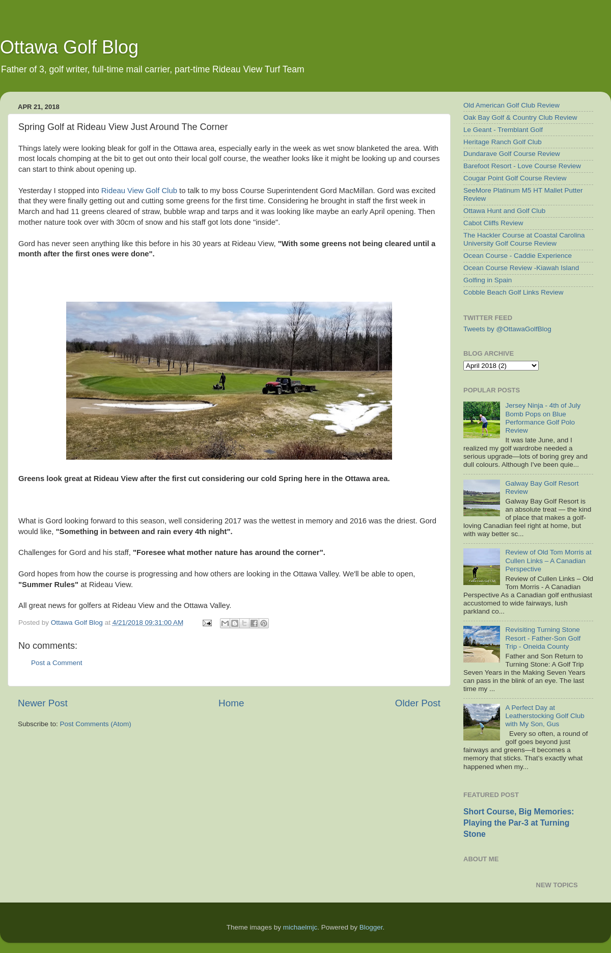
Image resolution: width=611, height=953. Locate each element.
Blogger (371, 927)
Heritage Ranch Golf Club (502, 142)
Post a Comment (56, 663)
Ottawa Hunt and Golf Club (504, 211)
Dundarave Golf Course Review (511, 153)
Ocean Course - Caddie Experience (517, 255)
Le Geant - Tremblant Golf (503, 130)
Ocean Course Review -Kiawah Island (521, 268)
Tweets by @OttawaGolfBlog (507, 329)
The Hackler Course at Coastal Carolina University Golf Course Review (524, 239)
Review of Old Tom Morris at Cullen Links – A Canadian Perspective (548, 560)
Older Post (417, 703)
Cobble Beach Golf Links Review (513, 292)
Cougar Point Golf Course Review (515, 178)
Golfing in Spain (487, 280)
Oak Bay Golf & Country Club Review (520, 117)
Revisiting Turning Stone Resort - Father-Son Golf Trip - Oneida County (542, 638)
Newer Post (43, 703)
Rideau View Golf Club (139, 191)
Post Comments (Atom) (95, 724)
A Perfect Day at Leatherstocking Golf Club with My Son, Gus (544, 716)
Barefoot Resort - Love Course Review (522, 166)
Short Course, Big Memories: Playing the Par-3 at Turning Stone (518, 822)
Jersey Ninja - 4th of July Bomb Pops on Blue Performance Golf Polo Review (542, 418)
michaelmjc (300, 927)
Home (231, 703)
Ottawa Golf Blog (69, 47)
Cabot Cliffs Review (493, 223)
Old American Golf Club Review (511, 105)
